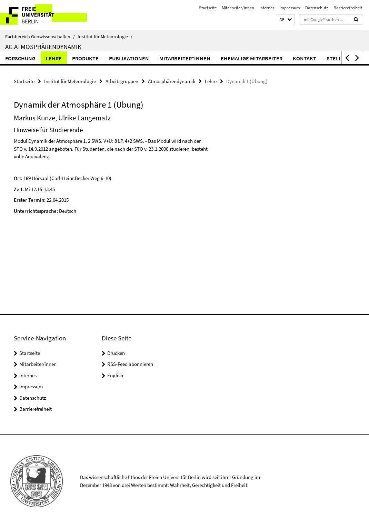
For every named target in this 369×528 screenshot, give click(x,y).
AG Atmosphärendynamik (43, 46)
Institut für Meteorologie (105, 36)
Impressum (289, 8)
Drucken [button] (116, 353)
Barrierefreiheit (347, 8)
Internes (266, 8)
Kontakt (304, 58)
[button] (285, 20)
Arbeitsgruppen (122, 81)
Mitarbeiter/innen (238, 8)
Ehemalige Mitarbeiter (251, 58)
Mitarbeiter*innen (184, 58)
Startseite (208, 8)
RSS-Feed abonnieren (130, 364)
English (115, 375)
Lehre (54, 58)
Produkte (85, 58)
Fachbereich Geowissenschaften (40, 36)
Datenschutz (316, 8)
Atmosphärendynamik (171, 81)
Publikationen (129, 58)
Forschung (20, 58)
